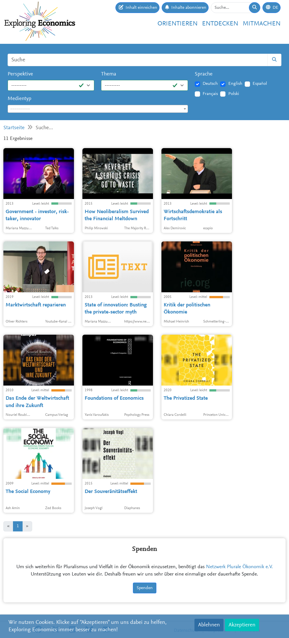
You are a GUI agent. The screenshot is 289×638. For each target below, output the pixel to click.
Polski (233, 94)
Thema (108, 74)
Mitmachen (262, 24)
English (235, 83)
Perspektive (20, 74)
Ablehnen (209, 625)
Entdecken (220, 24)
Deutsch (210, 83)
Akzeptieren (242, 625)
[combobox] (98, 109)
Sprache (204, 74)
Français (210, 94)
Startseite (14, 128)
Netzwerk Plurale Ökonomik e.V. (239, 567)
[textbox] (98, 109)
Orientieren (177, 24)
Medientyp (19, 98)
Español (260, 83)
